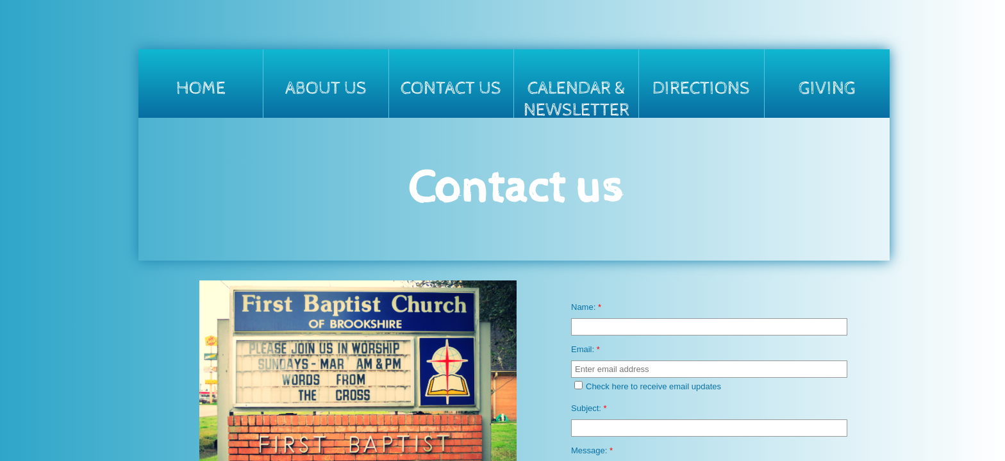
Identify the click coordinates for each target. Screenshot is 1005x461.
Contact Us (451, 88)
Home (201, 88)
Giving (827, 88)
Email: (585, 349)
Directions (701, 88)
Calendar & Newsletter (576, 98)
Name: (586, 307)
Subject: (589, 408)
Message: (592, 450)
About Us (326, 88)
